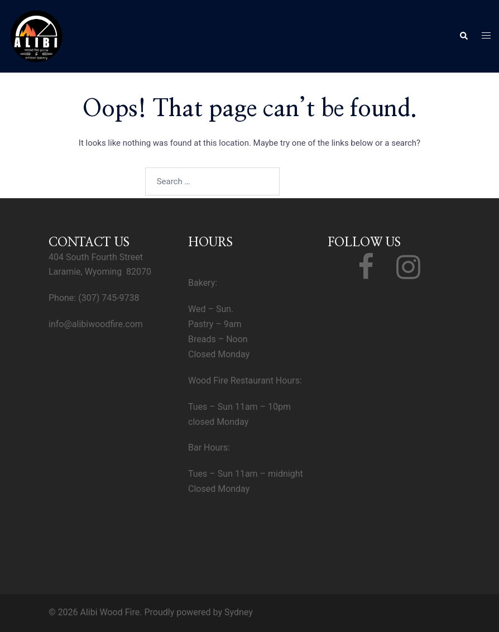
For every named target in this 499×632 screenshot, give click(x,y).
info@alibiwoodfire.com (96, 324)
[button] (463, 36)
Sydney (238, 612)
